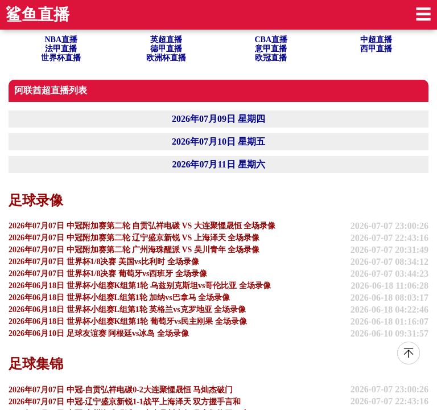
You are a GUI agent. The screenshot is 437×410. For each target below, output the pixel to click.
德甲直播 (166, 48)
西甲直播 (376, 48)
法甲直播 (61, 48)
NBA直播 (60, 39)
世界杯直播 (61, 58)
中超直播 (376, 39)
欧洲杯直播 (166, 58)
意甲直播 (271, 48)
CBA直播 (270, 39)
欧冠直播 (271, 58)
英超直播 (166, 39)
